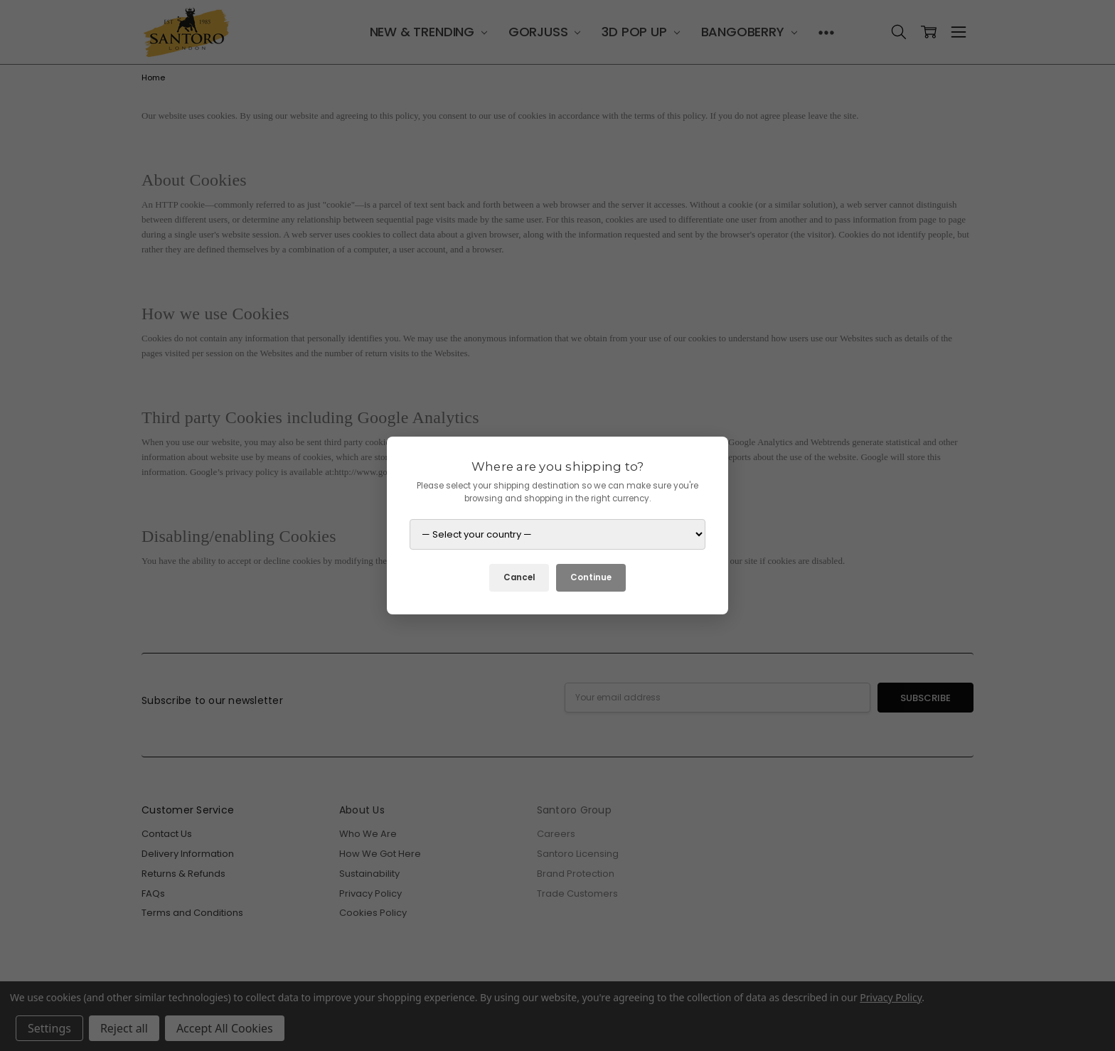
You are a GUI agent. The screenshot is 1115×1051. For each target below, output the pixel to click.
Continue (591, 577)
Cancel (519, 577)
